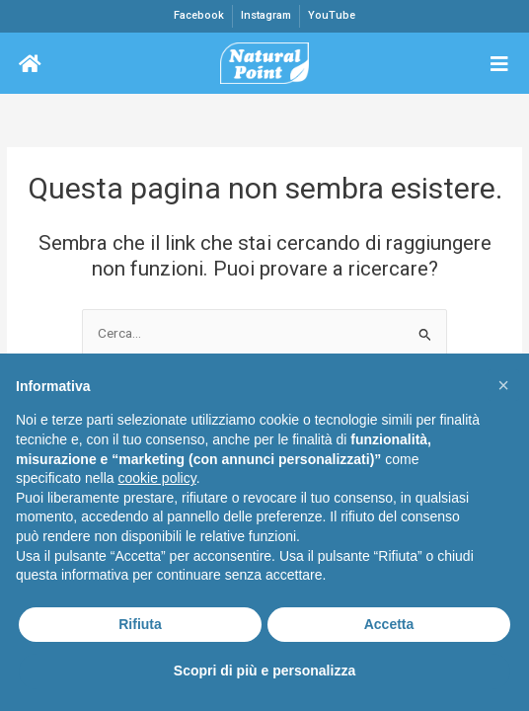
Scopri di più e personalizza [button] (264, 670)
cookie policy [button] (157, 478)
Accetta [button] (389, 624)
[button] (503, 385)
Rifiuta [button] (140, 624)
